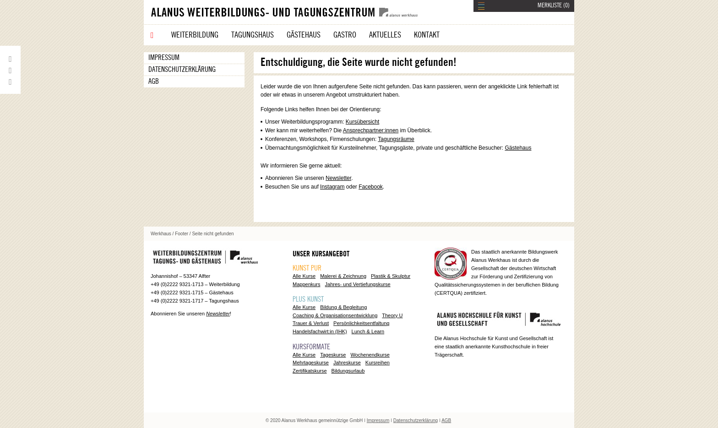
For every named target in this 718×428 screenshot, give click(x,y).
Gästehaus (304, 35)
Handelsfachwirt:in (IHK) (320, 331)
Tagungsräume (396, 139)
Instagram (332, 187)
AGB (153, 81)
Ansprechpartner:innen (370, 130)
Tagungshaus (252, 35)
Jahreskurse (347, 362)
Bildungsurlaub (348, 371)
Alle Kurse (304, 276)
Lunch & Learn (368, 331)
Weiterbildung (194, 35)
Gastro (344, 35)
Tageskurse (333, 355)
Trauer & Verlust (311, 323)
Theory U (392, 315)
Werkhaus (161, 233)
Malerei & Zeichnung (343, 276)
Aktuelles (385, 35)
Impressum (164, 57)
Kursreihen (377, 362)
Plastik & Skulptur (390, 276)
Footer (181, 233)
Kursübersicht (362, 122)
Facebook (371, 187)
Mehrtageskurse (311, 362)
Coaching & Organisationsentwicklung (335, 315)
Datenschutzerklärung (182, 69)
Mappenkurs (307, 284)
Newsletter (338, 178)
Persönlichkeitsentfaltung (361, 323)
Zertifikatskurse (310, 371)
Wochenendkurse (369, 355)
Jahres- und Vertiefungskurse (358, 284)
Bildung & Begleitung (343, 307)
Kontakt (427, 35)
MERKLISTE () (554, 5)
